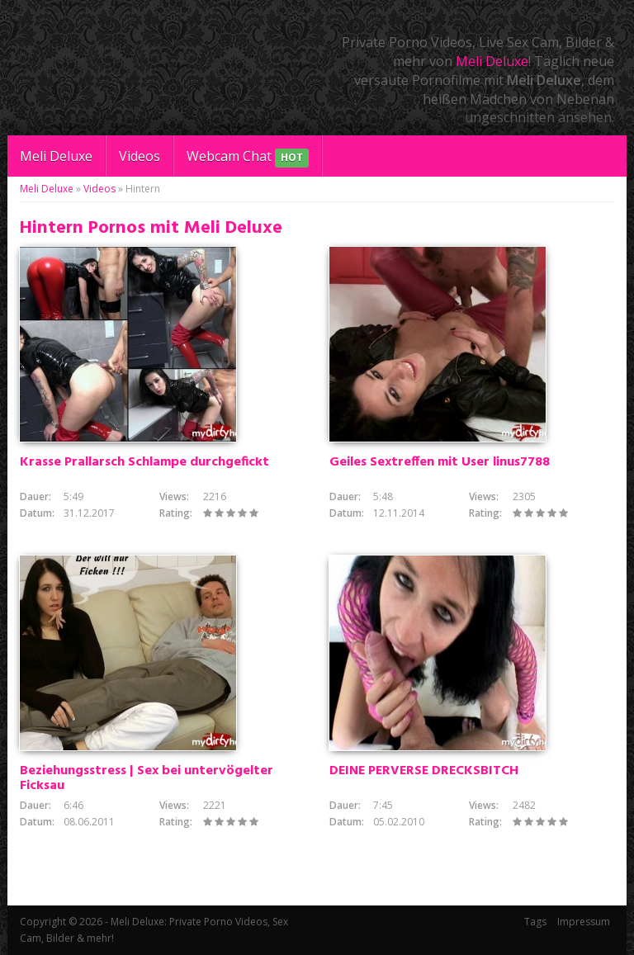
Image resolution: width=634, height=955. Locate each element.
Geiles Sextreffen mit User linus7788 (439, 462)
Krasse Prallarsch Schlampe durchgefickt (144, 462)
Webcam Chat (248, 157)
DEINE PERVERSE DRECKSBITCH (423, 771)
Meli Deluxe (492, 61)
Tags (535, 922)
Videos (139, 156)
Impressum (583, 922)
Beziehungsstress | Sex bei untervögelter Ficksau (146, 778)
